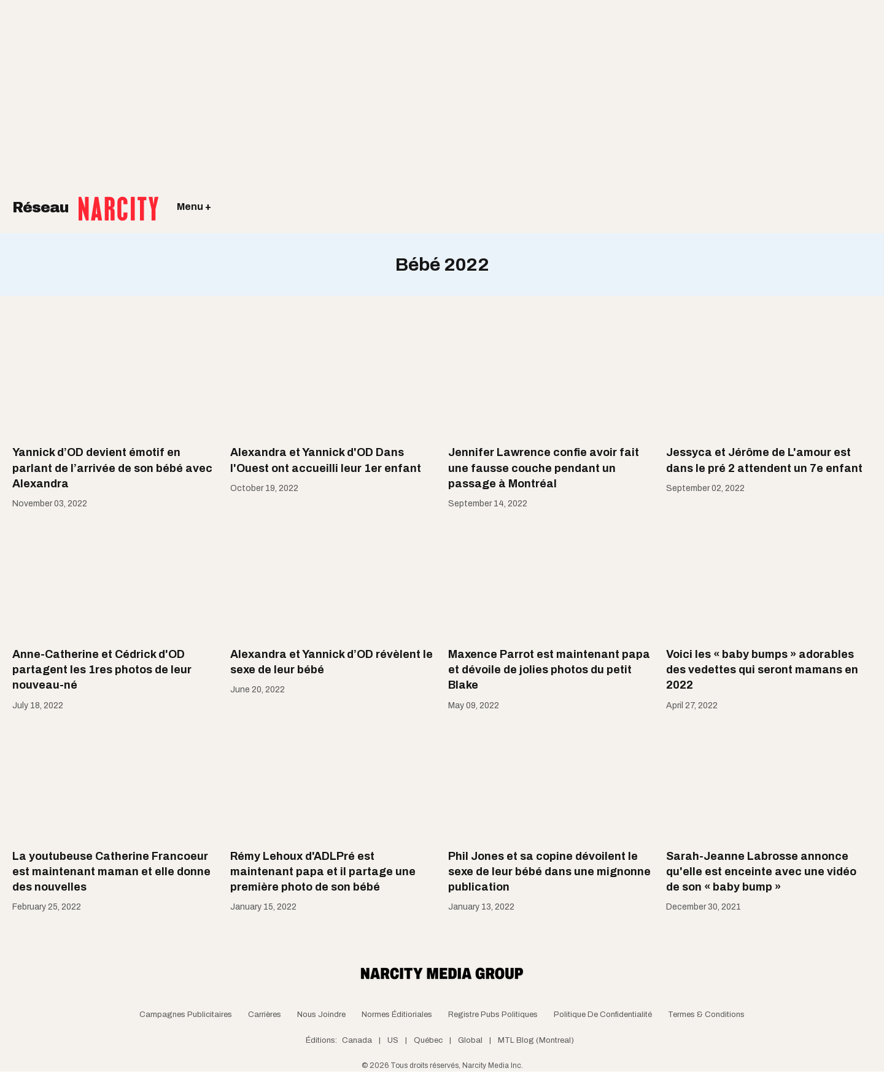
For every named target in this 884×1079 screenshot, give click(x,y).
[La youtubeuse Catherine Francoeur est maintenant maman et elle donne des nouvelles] (115, 781)
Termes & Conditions (706, 1014)
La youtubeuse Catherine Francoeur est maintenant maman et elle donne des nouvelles (111, 871)
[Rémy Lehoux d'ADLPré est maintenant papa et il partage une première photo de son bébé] (333, 781)
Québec (428, 1040)
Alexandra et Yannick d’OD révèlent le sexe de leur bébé (331, 662)
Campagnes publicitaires (185, 1014)
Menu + (194, 206)
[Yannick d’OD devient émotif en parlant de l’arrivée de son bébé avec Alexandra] (115, 378)
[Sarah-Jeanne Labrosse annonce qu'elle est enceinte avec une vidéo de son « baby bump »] (769, 781)
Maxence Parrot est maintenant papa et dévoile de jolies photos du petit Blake (549, 669)
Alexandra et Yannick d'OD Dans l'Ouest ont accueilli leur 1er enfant (325, 460)
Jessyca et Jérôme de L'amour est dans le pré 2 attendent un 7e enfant (764, 460)
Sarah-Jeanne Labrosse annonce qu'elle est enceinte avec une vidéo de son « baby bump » (761, 871)
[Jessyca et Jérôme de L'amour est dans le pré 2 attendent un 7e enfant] (769, 378)
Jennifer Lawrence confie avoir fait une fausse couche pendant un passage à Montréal (543, 467)
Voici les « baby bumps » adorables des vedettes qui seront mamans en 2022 (762, 669)
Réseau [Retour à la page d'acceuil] (85, 199)
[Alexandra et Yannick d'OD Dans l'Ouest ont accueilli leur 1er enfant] (333, 378)
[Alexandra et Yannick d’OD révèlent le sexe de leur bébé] (333, 580)
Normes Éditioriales (397, 1014)
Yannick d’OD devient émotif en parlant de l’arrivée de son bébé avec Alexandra (112, 467)
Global (470, 1040)
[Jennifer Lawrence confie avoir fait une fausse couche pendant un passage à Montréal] (551, 378)
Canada (357, 1040)
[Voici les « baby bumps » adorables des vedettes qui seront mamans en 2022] (769, 580)
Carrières (264, 1014)
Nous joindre (321, 1014)
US (392, 1040)
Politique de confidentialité (603, 1014)
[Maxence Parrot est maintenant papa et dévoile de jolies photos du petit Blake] (551, 580)
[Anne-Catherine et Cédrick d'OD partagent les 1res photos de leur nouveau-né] (115, 580)
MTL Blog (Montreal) (536, 1040)
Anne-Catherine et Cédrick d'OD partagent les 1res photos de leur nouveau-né (102, 669)
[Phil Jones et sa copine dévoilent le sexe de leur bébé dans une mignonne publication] (551, 781)
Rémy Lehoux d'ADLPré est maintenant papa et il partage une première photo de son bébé (323, 871)
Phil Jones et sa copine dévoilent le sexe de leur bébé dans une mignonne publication (549, 871)
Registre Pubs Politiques (493, 1014)
